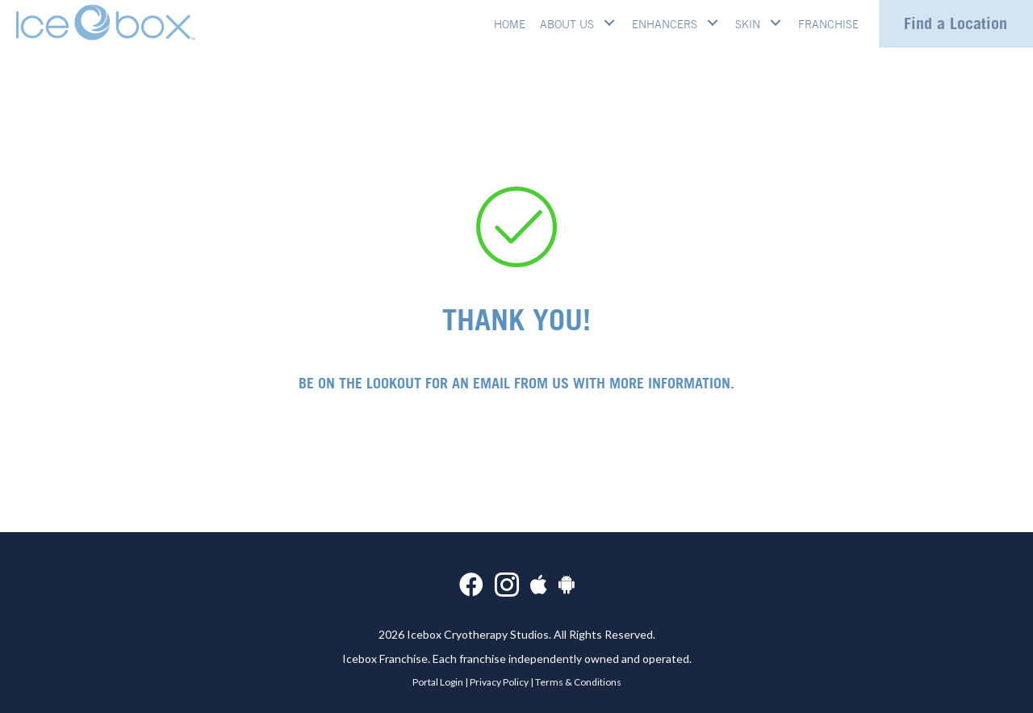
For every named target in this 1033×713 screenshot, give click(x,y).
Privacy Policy (499, 682)
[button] (609, 22)
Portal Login (437, 682)
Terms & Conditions (578, 682)
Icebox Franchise (385, 658)
